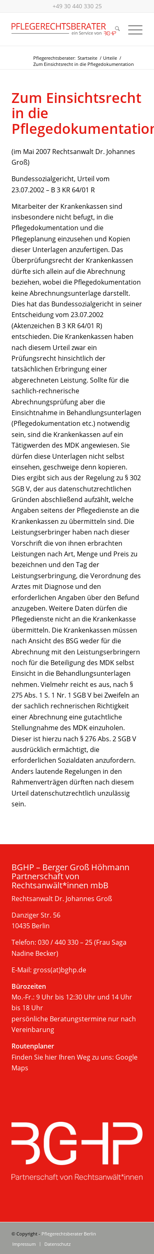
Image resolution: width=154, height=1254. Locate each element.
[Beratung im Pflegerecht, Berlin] (63, 29)
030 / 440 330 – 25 (65, 942)
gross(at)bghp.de (59, 969)
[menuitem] (113, 29)
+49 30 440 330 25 (77, 6)
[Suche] (113, 29)
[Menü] (131, 29)
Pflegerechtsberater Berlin (68, 1234)
